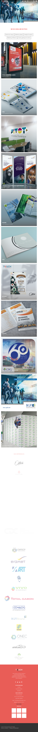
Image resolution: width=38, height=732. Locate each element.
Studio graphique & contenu (24, 37)
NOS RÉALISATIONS (19, 689)
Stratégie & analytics (28, 34)
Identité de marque (9, 34)
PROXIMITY (19, 690)
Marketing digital (18, 34)
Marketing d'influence (12, 37)
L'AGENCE (19, 687)
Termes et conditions (4, 728)
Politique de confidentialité (13, 728)
